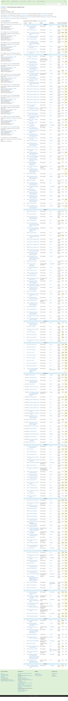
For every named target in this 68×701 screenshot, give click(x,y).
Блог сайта (3, 676)
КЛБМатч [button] (29, 1)
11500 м (51, 471)
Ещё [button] (34, 1)
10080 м (51, 122)
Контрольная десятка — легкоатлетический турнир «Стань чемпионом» (33, 68)
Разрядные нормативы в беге (23, 690)
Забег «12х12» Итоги (32, 344)
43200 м (51, 634)
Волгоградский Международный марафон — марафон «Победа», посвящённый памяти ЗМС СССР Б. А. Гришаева (34, 578)
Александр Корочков (24, 13)
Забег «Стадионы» (32, 326)
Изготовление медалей (40, 1)
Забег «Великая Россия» (33, 140)
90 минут (51, 56)
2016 (18, 680)
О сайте (2, 673)
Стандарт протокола (21, 691)
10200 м (51, 137)
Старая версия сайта (4, 678)
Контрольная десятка (33, 29)
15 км (50, 410)
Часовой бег (31, 449)
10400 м (51, 140)
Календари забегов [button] (14, 1)
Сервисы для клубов (4, 674)
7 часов (51, 267)
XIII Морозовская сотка (33, 300)
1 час (50, 449)
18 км (50, 315)
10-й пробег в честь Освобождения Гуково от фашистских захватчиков (33, 661)
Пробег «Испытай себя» (33, 634)
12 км (50, 26)
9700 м (51, 64)
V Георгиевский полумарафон (34, 462)
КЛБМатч (3, 7)
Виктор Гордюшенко (44, 13)
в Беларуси (23, 689)
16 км (50, 413)
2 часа (51, 119)
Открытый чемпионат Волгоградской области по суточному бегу (33, 624)
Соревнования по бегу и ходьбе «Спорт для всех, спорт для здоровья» (33, 177)
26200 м (51, 241)
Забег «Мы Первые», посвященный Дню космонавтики (32, 27)
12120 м (51, 256)
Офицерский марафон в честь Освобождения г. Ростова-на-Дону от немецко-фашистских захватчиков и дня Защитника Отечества (34, 656)
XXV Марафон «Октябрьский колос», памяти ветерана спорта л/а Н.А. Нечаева (34, 74)
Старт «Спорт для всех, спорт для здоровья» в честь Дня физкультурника (34, 116)
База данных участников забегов (23, 678)
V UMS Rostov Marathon (33, 582)
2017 (32, 679)
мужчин (6, 15)
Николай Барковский (27, 16)
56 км (50, 609)
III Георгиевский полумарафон (34, 573)
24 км (50, 368)
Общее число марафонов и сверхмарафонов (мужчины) (10, 18)
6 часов (51, 272)
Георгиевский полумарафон (34, 640)
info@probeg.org (54, 673)
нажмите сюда (54, 676)
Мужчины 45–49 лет (11, 70)
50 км (50, 386)
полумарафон (52, 186)
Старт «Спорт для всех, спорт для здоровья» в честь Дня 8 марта (34, 33)
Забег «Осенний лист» (33, 363)
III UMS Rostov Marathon (33, 648)
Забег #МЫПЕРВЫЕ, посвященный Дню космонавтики (32, 163)
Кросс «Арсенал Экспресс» (34, 110)
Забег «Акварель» (32, 180)
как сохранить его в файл (12, 35)
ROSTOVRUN (8, 137)
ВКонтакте (11, 679)
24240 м (51, 227)
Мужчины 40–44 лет (11, 102)
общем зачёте (6, 13)
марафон (51, 36)
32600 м (51, 239)
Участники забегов (23, 1)
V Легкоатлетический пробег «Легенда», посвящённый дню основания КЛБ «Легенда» (34, 529)
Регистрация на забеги (5, 675)
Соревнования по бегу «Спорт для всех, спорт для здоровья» (34, 131)
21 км (50, 442)
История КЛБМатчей (38, 675)
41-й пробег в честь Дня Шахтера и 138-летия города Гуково (34, 600)
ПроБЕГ (3, 1)
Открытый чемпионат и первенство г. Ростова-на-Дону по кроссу (33, 159)
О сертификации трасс (22, 681)
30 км (50, 513)
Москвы (28, 675)
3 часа (51, 329)
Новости (8, 1)
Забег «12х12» (31, 352)
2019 (28, 679)
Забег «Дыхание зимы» (33, 58)
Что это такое (37, 673)
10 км (50, 29)
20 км (50, 152)
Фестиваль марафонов (33, 508)
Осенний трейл (31, 384)
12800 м (51, 249)
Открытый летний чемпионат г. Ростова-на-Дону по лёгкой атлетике (34, 83)
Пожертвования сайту (4, 677)
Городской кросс (32, 442)
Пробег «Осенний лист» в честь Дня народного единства (33, 593)
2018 (30, 679)
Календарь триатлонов (22, 677)
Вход (65, 1)
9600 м (51, 32)
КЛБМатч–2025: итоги (38, 674)
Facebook (2, 680)
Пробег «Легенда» (32, 643)
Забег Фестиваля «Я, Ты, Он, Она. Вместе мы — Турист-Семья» (34, 294)
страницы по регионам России (9, 680)
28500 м (51, 384)
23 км (50, 244)
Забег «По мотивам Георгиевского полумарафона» (32, 264)
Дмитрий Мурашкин (47, 16)
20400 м (51, 422)
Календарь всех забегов (22, 673)
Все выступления (42, 20)
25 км (50, 467)
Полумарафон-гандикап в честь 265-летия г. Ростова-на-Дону (34, 666)
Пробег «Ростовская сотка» (34, 386)
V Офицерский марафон (33, 487)
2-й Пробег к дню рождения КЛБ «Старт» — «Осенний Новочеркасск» (34, 596)
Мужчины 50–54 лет (9, 16)
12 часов (51, 623)
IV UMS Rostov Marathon (33, 613)
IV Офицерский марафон (33, 542)
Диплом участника (4, 35)
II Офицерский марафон (33, 616)
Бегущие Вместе (9, 22)
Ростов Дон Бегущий (9, 42)
